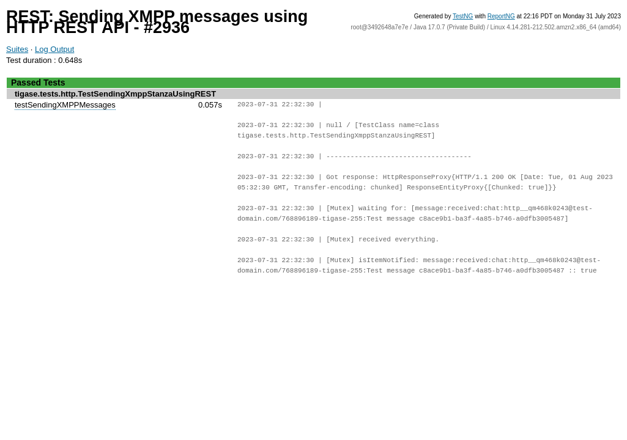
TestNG (463, 16)
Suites (17, 49)
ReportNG (501, 16)
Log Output (54, 49)
